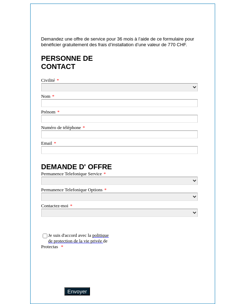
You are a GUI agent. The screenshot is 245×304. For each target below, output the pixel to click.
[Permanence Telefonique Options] (119, 197)
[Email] (119, 150)
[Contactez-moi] (119, 213)
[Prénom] (119, 119)
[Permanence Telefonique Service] (119, 181)
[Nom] (119, 103)
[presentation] (77, 266)
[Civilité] (119, 87)
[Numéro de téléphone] (119, 134)
